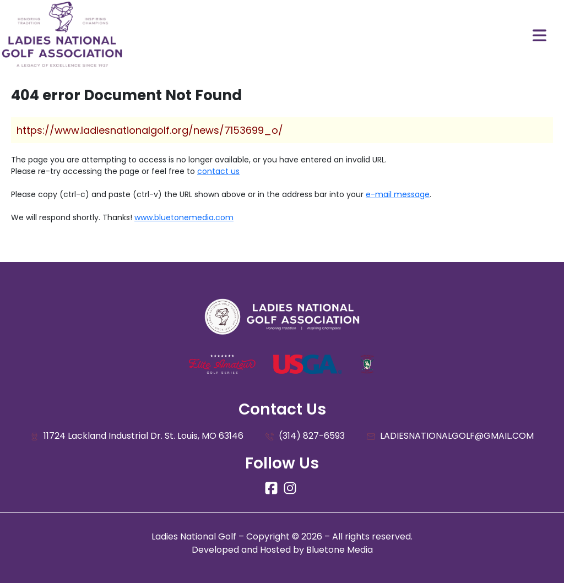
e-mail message (398, 194)
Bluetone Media (339, 549)
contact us (218, 171)
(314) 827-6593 (305, 436)
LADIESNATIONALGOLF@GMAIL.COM (450, 436)
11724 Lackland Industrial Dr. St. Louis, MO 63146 (136, 436)
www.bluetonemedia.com (184, 217)
